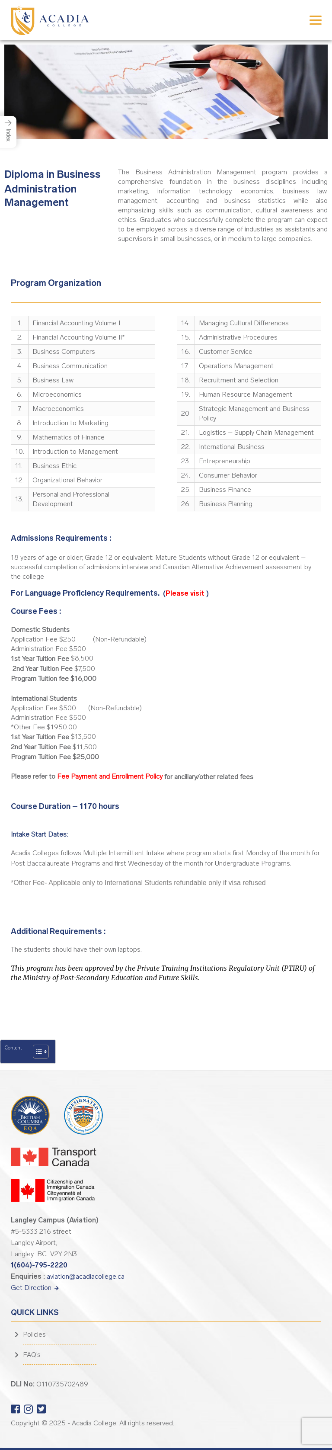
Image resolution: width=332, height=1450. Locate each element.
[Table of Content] (41, 1052)
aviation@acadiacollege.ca (85, 1276)
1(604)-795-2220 (39, 1265)
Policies (34, 1334)
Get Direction (35, 1287)
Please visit (186, 593)
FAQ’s (32, 1355)
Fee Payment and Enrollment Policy (110, 776)
